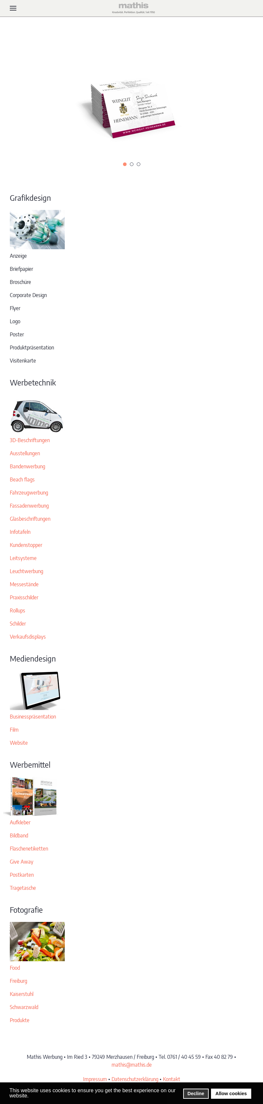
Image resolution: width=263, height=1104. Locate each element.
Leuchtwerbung (26, 571)
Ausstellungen (25, 453)
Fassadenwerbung (29, 505)
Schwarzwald (24, 1007)
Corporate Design (28, 295)
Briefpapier (21, 269)
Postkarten (22, 874)
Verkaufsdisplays (28, 636)
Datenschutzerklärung (135, 1079)
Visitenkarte (23, 360)
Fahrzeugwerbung (29, 492)
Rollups (17, 610)
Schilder (18, 623)
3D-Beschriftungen (30, 440)
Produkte (19, 1020)
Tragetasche (23, 888)
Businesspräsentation (33, 716)
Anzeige (18, 256)
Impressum (95, 1079)
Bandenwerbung (27, 466)
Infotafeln (20, 532)
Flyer (15, 308)
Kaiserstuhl (21, 994)
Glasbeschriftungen (30, 518)
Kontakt (171, 1079)
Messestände (24, 584)
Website (19, 742)
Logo (15, 321)
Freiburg (18, 981)
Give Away (21, 861)
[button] (13, 8)
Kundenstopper (26, 545)
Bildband (19, 835)
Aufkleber (20, 822)
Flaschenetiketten (29, 848)
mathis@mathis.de (132, 1064)
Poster (17, 334)
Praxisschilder (24, 597)
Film (14, 729)
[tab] (125, 164)
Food (15, 967)
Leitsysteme (23, 558)
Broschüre (20, 282)
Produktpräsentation (32, 347)
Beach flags (22, 479)
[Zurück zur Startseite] (131, 8)
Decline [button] (195, 1093)
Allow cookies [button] (231, 1093)
